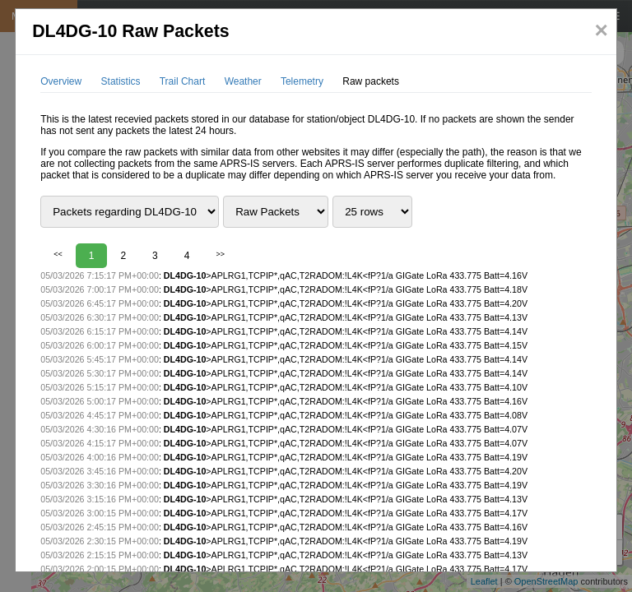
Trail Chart (183, 81)
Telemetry (302, 81)
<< (58, 254)
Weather (243, 81)
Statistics (121, 81)
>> (220, 254)
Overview (60, 81)
